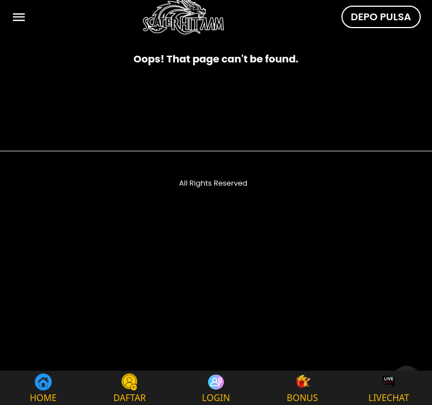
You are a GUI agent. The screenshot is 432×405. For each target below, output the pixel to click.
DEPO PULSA (381, 17)
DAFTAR (129, 388)
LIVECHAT (388, 388)
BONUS (302, 388)
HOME (43, 388)
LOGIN (216, 388)
